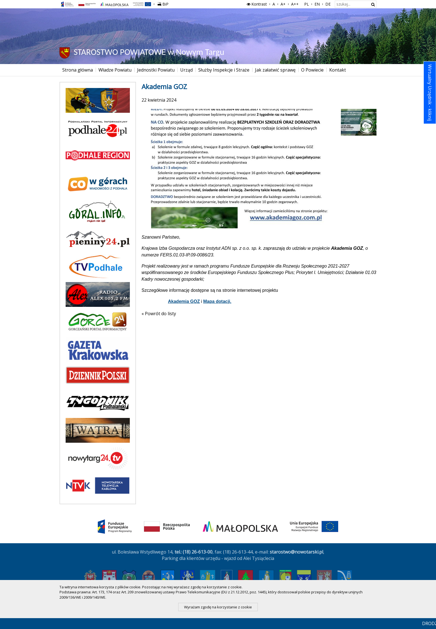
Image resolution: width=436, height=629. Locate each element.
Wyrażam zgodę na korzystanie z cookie (218, 607)
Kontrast (256, 4)
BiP (164, 3)
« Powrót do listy (159, 313)
